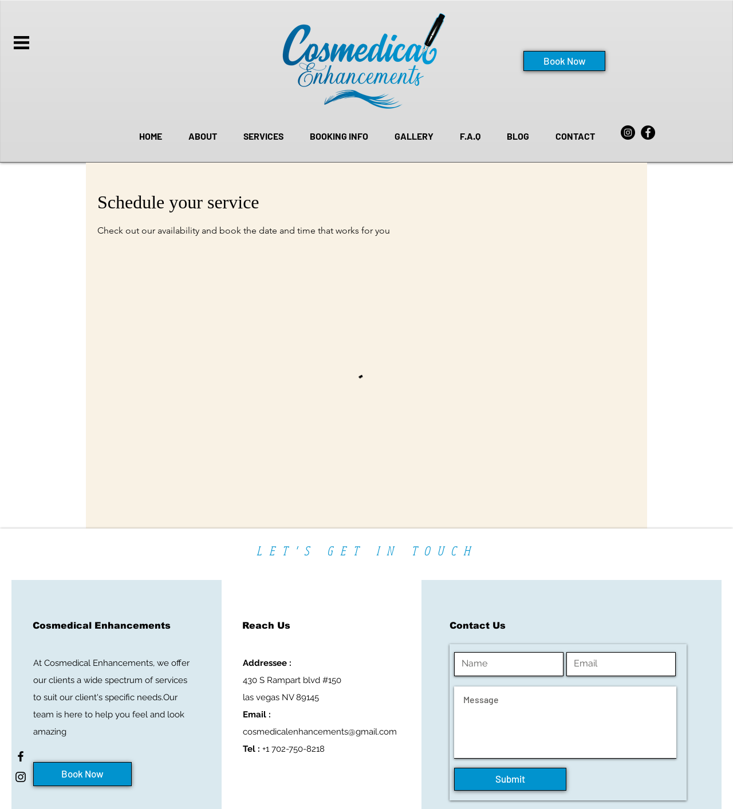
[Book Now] (564, 61)
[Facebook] (648, 132)
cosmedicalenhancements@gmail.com (320, 732)
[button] (21, 42)
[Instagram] (628, 132)
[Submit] (510, 779)
